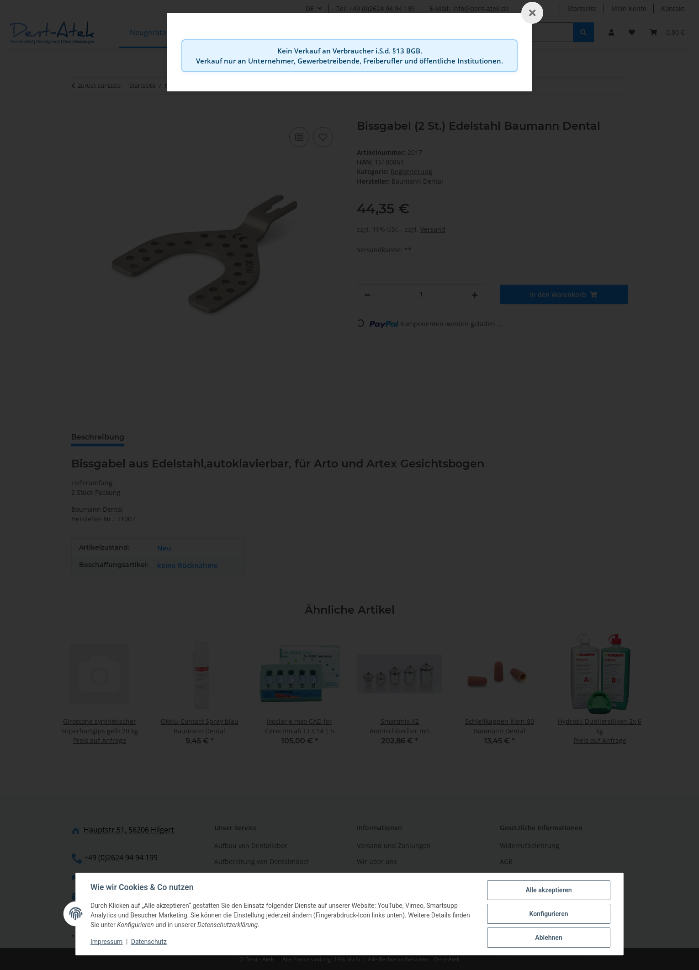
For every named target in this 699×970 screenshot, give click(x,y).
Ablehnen (548, 937)
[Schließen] (532, 13)
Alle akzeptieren (548, 890)
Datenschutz (149, 941)
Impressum (106, 941)
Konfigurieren (548, 913)
